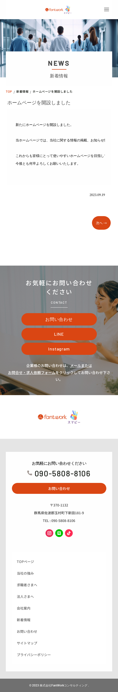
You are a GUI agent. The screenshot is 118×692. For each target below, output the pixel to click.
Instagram (59, 348)
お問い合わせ (59, 319)
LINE (59, 334)
